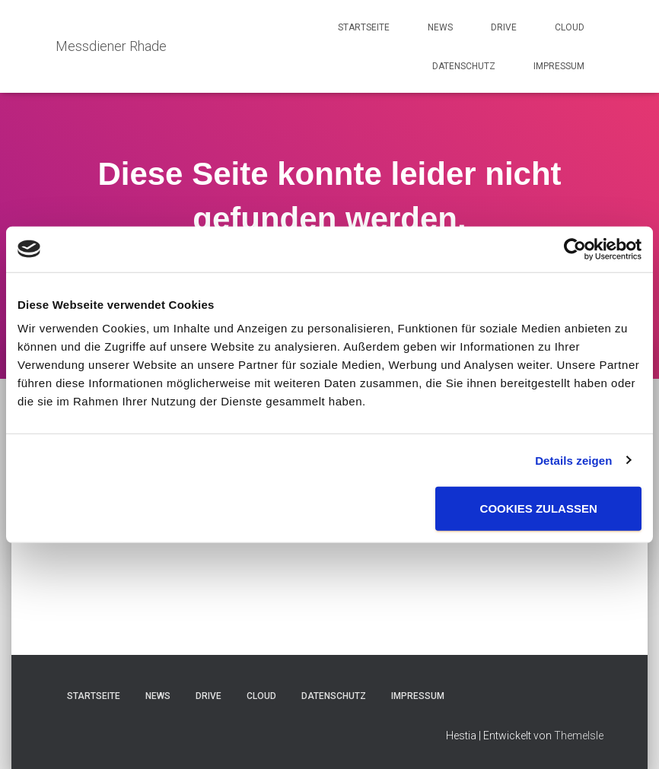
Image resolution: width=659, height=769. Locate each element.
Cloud (569, 27)
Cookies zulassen (538, 508)
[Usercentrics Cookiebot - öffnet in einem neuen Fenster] (574, 248)
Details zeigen (573, 459)
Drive (504, 27)
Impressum (558, 66)
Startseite (364, 27)
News (440, 27)
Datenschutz (463, 66)
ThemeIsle (578, 735)
